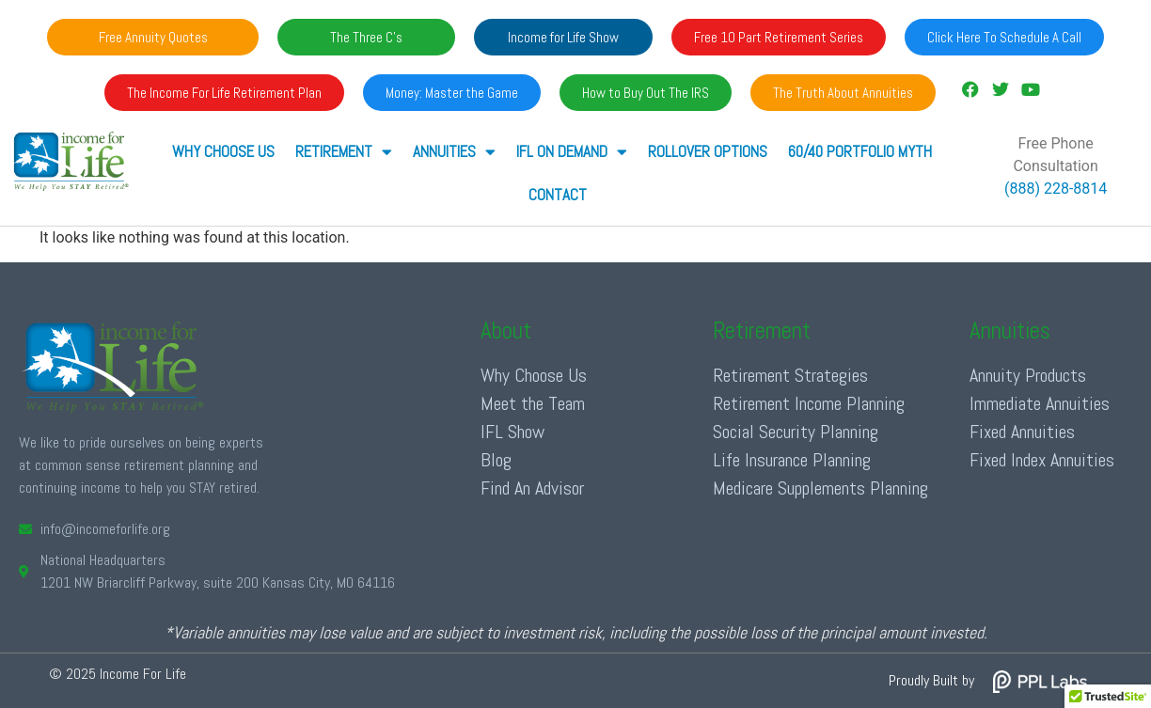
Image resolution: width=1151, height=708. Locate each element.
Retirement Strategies (790, 375)
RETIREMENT (343, 151)
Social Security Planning (795, 431)
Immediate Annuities (1040, 403)
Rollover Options (707, 151)
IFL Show (512, 431)
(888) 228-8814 (1055, 188)
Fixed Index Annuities (1042, 460)
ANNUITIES (454, 151)
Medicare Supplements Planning (820, 488)
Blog (496, 460)
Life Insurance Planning (792, 460)
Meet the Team (533, 403)
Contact (557, 194)
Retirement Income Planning (809, 403)
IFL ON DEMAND (571, 151)
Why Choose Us (223, 151)
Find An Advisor (532, 488)
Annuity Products (1028, 375)
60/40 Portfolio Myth (860, 151)
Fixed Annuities (1022, 431)
